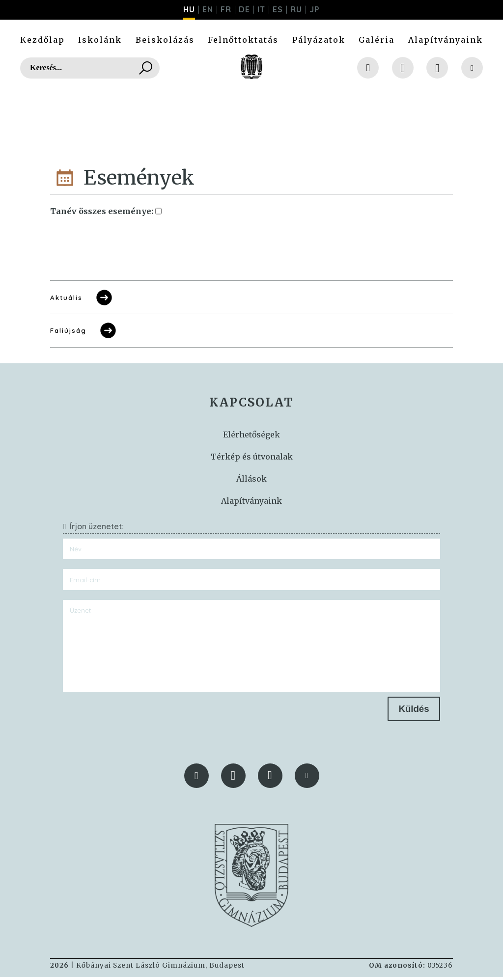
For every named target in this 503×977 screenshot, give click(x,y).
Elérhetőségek (251, 434)
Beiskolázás (165, 40)
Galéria (376, 40)
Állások (251, 479)
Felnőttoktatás (243, 40)
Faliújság (83, 330)
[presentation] (137, 716)
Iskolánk (100, 40)
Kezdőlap (42, 40)
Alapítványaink (445, 40)
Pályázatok (318, 40)
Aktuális (81, 297)
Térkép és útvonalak (252, 456)
